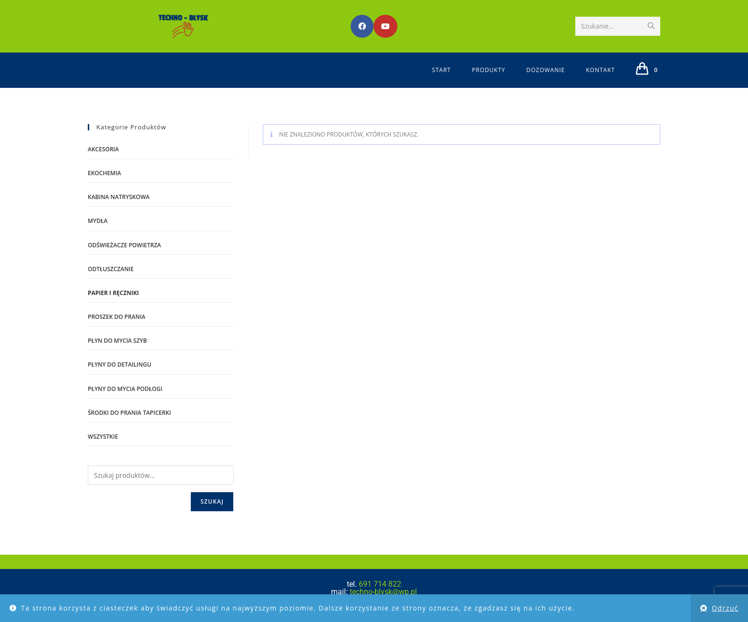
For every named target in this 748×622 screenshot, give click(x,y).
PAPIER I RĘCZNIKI (113, 293)
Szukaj (212, 501)
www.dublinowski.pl (108, 590)
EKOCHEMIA (104, 173)
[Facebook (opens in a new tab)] (362, 26)
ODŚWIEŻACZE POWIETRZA (124, 245)
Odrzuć (725, 607)
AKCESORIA (103, 149)
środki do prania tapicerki (129, 413)
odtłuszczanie (111, 269)
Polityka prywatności (658, 588)
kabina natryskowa (118, 197)
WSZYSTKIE (103, 436)
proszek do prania (116, 317)
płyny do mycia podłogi (125, 389)
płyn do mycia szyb (117, 341)
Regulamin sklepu (622, 588)
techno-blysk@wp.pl (382, 591)
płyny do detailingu (119, 364)
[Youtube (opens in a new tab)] (385, 26)
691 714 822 (380, 584)
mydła (97, 221)
